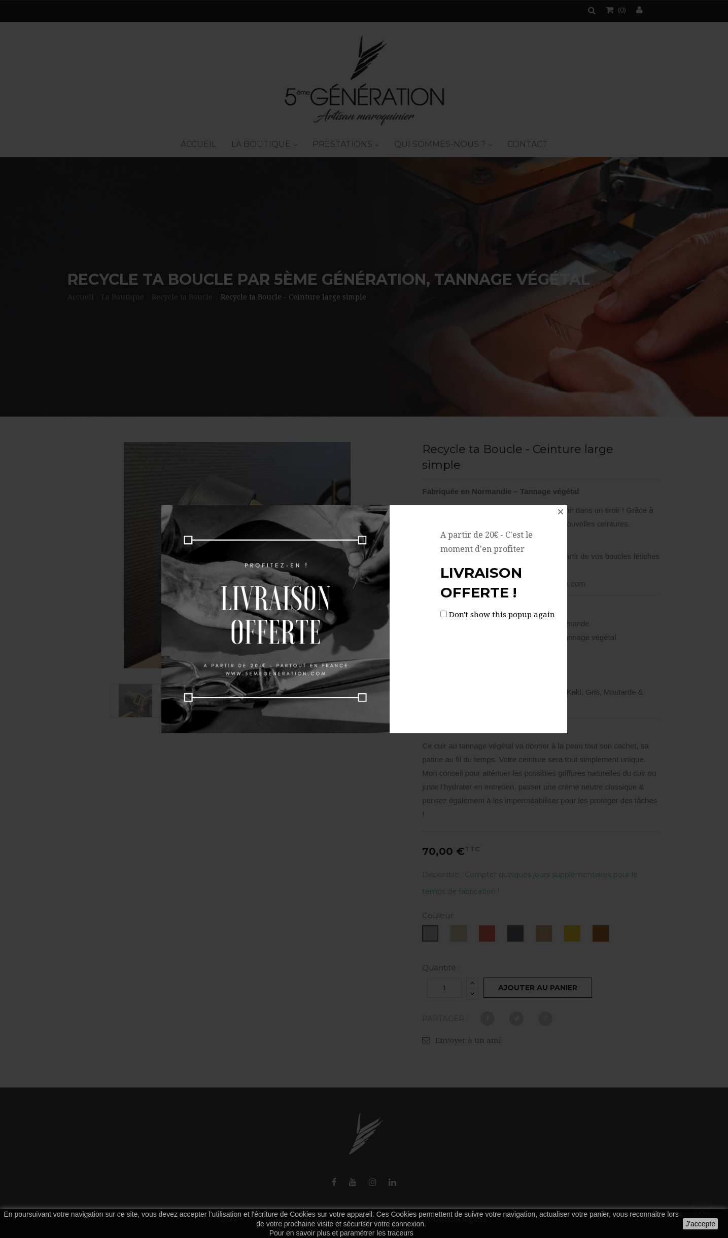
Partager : (445, 1018)
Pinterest (545, 1018)
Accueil (198, 144)
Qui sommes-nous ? (441, 144)
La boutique (262, 144)
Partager (487, 1018)
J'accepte (700, 1224)
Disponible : (442, 874)
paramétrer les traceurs (376, 1233)
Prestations (343, 144)
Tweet (516, 1018)
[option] (135, 701)
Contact (527, 144)
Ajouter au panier (537, 987)
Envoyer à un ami (468, 1040)
